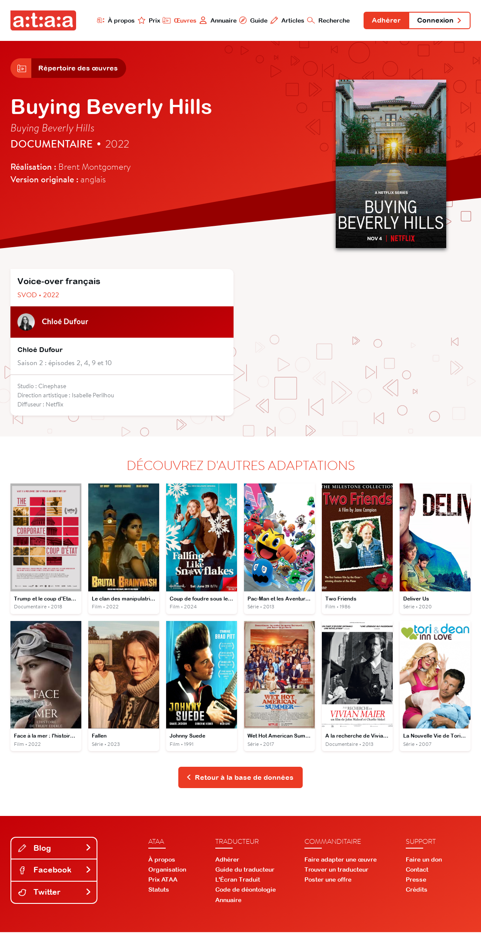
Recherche (328, 20)
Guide (252, 20)
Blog (54, 848)
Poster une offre (327, 880)
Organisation (167, 870)
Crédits (417, 890)
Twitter (54, 892)
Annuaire (217, 20)
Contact (417, 870)
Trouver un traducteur (336, 870)
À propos (115, 20)
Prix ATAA (162, 880)
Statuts (158, 890)
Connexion (439, 21)
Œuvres (179, 20)
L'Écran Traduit (237, 880)
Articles (287, 20)
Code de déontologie (245, 890)
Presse (416, 880)
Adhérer (385, 21)
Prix (148, 20)
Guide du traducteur (244, 870)
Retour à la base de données (240, 778)
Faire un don (424, 859)
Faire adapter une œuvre (340, 859)
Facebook (54, 870)
